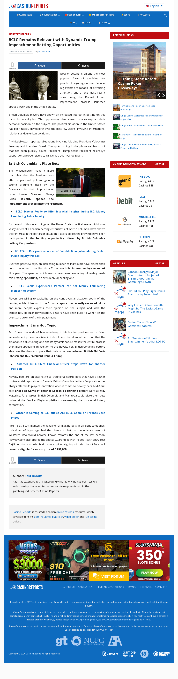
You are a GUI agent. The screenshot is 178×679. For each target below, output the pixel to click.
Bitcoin (144, 237)
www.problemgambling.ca (88, 619)
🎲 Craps (86, 23)
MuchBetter (147, 217)
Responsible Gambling (153, 587)
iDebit (143, 197)
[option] (139, 70)
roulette (46, 517)
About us (69, 587)
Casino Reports (22, 512)
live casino (91, 517)
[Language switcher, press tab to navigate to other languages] (154, 5)
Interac (144, 176)
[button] (158, 95)
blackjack (57, 517)
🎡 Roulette (143, 15)
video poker (71, 517)
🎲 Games (102, 23)
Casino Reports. (34, 653)
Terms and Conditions (109, 587)
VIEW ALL (160, 164)
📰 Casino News (24, 15)
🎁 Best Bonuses (73, 15)
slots (36, 517)
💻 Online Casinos (48, 15)
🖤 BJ (72, 23)
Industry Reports (20, 34)
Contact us (85, 587)
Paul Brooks (44, 51)
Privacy (131, 587)
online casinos (65, 512)
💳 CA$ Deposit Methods (101, 15)
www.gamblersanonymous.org (119, 619)
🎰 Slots (125, 15)
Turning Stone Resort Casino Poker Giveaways (137, 83)
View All (160, 263)
